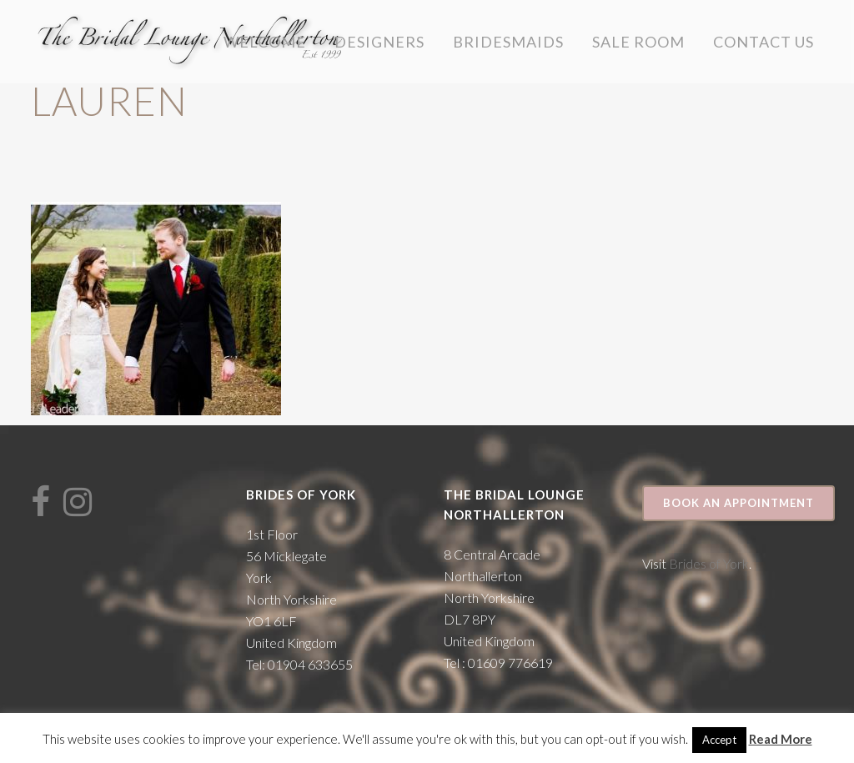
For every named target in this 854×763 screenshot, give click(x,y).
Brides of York (709, 563)
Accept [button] (719, 739)
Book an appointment (738, 503)
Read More (780, 738)
